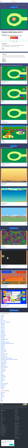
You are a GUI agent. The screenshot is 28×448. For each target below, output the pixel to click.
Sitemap (2, 418)
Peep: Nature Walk (3, 384)
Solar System (3, 368)
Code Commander (3, 351)
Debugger (2, 380)
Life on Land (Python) (4, 356)
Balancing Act (3, 336)
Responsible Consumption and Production (7, 343)
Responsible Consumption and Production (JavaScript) (9, 359)
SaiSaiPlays (3, 142)
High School (16, 429)
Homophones (3, 364)
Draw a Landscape (3, 360)
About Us (2, 412)
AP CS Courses (17, 430)
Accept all (11, 444)
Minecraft (2, 425)
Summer (16, 420)
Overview (16, 411)
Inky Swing (3, 267)
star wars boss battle (4, 285)
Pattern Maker (3, 379)
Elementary (16, 427)
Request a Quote (17, 438)
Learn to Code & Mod (5, 390)
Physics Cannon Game (4, 367)
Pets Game (2, 347)
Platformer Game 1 (4, 183)
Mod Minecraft (3, 331)
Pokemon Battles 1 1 (4, 203)
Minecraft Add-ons (3, 430)
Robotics (2, 395)
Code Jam (2, 434)
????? (2, 102)
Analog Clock (3, 387)
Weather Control (3, 335)
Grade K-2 (2, 316)
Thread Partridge (4, 286)
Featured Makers (17, 417)
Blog (1, 411)
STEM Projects (17, 437)
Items (1, 399)
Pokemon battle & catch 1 (5, 81)
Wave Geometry (4, 306)
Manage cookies (4, 444)
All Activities (2, 315)
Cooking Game (3, 348)
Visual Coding (3, 392)
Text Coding (2, 396)
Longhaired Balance (5, 122)
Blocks (2, 400)
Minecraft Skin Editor (4, 427)
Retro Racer (2, 352)
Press (1, 415)
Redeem (16, 415)
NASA (1, 372)
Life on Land (2, 340)
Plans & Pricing (17, 418)
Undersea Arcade (3, 376)
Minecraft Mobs (3, 428)
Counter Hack (3, 328)
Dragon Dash (3, 327)
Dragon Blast (3, 323)
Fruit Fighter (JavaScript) (4, 339)
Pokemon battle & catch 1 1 (5, 163)
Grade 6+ (2, 319)
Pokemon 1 (3, 121)
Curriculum (16, 412)
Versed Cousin (4, 247)
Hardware (2, 388)
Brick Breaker (3, 332)
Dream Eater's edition (4, 265)
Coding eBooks (3, 419)
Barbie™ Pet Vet (3, 320)
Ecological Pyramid (3, 363)
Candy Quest (3, 324)
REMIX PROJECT (14, 37)
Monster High (3, 344)
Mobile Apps (3, 417)
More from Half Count (14, 228)
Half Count (5, 34)
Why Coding (16, 416)
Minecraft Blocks (3, 429)
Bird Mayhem (3, 375)
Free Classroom (17, 426)
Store (1, 421)
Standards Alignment (18, 434)
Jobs (1, 416)
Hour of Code (3, 435)
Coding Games (3, 424)
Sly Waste (20, 35)
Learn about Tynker (14, 7)
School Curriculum (17, 425)
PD (15, 435)
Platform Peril (3, 355)
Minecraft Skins (3, 426)
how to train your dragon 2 (5, 305)
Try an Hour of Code (5, 313)
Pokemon (2, 101)
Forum (2, 420)
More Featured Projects (14, 310)
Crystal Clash (3, 371)
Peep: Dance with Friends (4, 383)
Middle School (17, 428)
